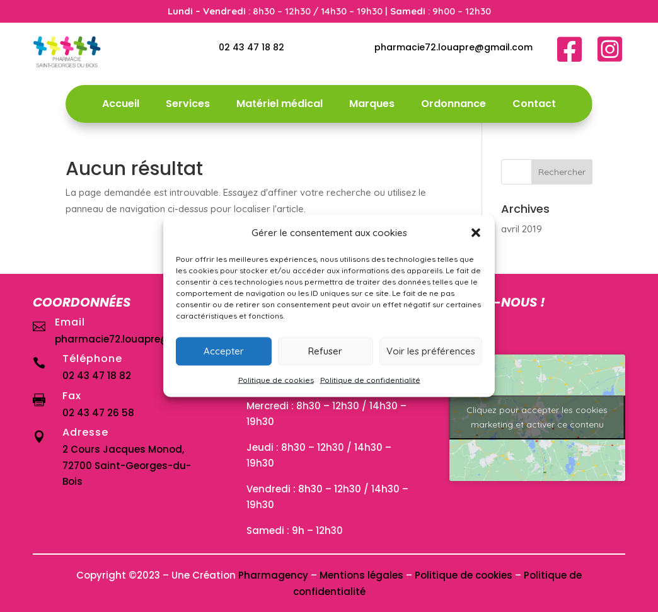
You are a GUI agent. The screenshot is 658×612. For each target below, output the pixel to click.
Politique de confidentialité (370, 379)
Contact (534, 105)
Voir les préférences (430, 351)
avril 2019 (521, 229)
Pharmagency (273, 575)
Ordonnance (453, 105)
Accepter (224, 351)
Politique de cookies (276, 379)
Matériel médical (279, 105)
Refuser (325, 351)
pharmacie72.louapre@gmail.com (453, 47)
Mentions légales (361, 575)
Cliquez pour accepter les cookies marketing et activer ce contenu (537, 417)
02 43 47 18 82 (251, 47)
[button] (476, 232)
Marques (372, 105)
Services (188, 105)
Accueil (120, 105)
